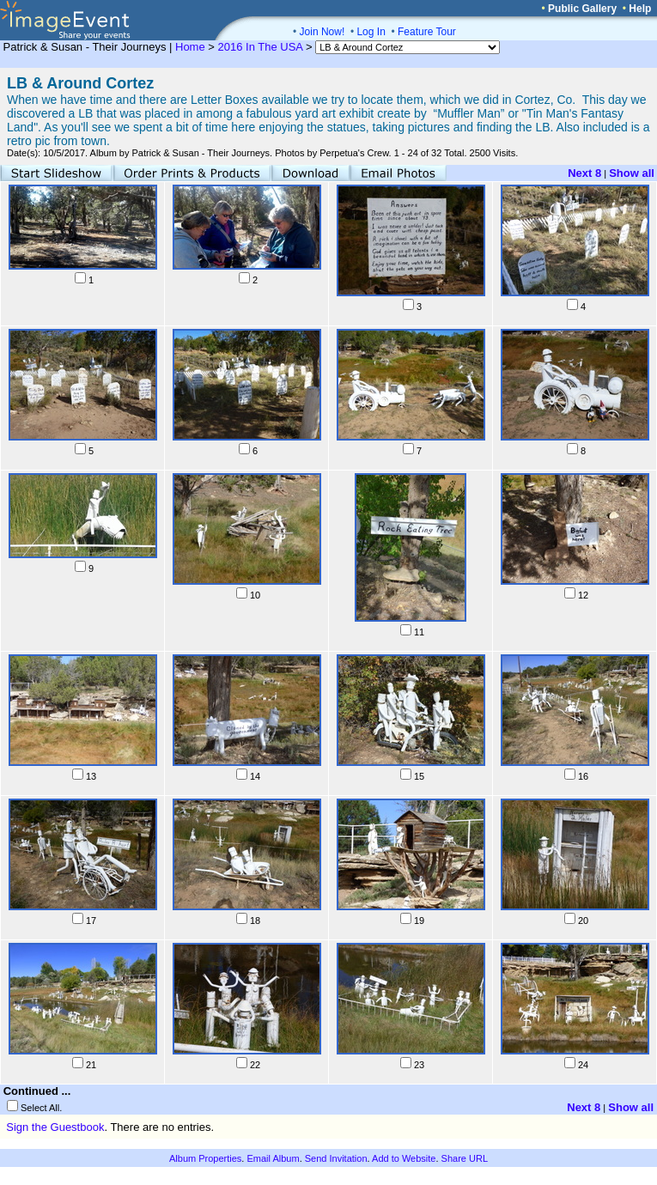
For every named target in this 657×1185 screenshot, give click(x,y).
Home (190, 46)
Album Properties (205, 1158)
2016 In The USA (260, 46)
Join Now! (322, 32)
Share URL (464, 1158)
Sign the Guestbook (55, 1127)
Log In (370, 32)
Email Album (272, 1158)
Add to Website (403, 1158)
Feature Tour (427, 32)
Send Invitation (336, 1158)
